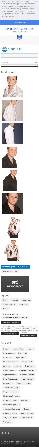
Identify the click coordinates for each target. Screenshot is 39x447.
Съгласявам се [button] (19, 22)
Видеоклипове (8, 353)
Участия (30, 348)
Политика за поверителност (11, 441)
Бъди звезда (29, 365)
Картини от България (27, 370)
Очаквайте (7, 421)
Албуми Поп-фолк (10, 413)
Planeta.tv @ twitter (28, 335)
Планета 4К (22, 353)
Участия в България (10, 387)
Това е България (28, 378)
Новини (6, 348)
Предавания (20, 357)
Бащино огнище (9, 370)
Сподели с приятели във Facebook (15, 266)
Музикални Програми (11, 404)
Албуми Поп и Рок (10, 417)
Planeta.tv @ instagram (10, 322)
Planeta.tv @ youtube (9, 333)
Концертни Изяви (24, 383)
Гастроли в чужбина (10, 391)
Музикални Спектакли (11, 396)
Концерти (24, 400)
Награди (27, 408)
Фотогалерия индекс (10, 271)
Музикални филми (10, 361)
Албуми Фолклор (27, 413)
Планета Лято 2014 (10, 400)
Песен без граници (10, 378)
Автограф (7, 365)
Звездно (17, 365)
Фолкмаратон (8, 383)
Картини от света (9, 374)
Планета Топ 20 (26, 361)
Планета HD (7, 357)
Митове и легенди (27, 374)
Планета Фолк (18, 348)
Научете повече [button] (8, 16)
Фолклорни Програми (11, 408)
